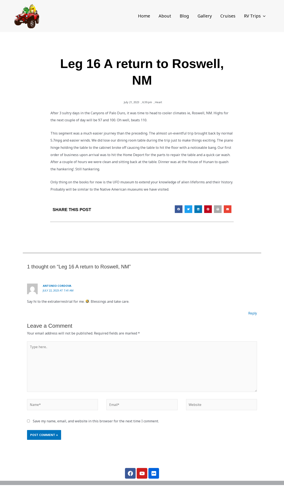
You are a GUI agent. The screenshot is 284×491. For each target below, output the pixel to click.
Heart (158, 102)
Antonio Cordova (57, 286)
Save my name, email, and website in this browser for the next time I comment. (96, 422)
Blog (184, 16)
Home (144, 16)
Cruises (227, 16)
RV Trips (254, 16)
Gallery (205, 16)
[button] (263, 16)
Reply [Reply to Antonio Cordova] (252, 313)
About (165, 16)
